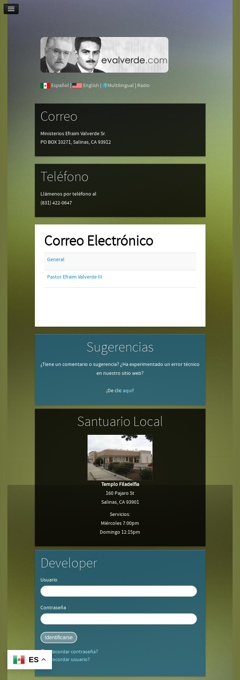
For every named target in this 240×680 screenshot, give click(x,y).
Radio (143, 86)
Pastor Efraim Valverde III (74, 277)
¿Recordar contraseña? (72, 652)
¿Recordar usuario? (68, 660)
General (56, 260)
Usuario (48, 580)
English (91, 86)
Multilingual (121, 86)
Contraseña (53, 608)
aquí (127, 391)
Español (60, 86)
